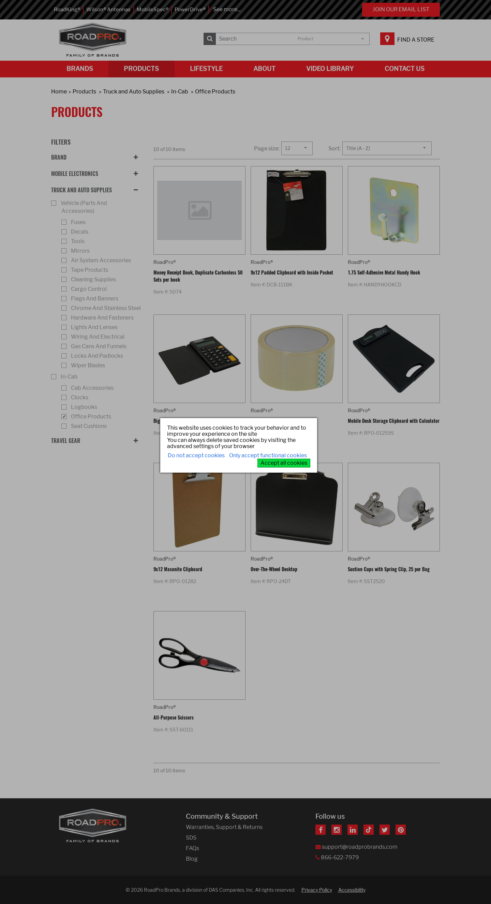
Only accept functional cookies (268, 455)
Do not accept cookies (196, 455)
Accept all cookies (284, 463)
